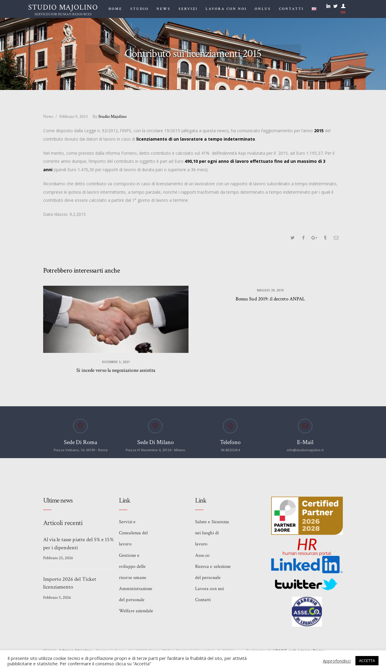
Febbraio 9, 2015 (73, 116)
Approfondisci (337, 661)
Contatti (203, 604)
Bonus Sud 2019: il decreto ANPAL (270, 299)
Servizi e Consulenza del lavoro (133, 535)
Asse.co (202, 558)
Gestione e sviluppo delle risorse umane (132, 569)
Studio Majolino (110, 116)
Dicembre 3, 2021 (116, 363)
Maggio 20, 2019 (270, 291)
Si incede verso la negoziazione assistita (116, 371)
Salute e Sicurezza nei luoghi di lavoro (212, 535)
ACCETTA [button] (367, 660)
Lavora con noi (209, 592)
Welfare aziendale (136, 615)
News (48, 116)
